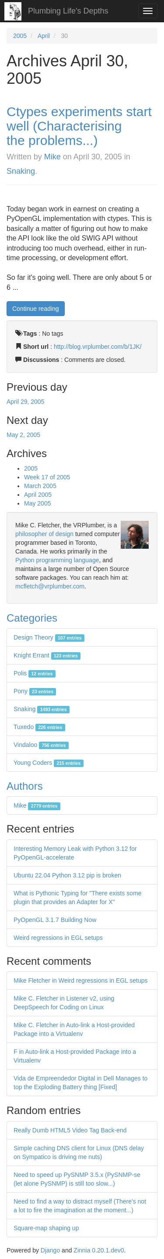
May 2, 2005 (23, 434)
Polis (35, 673)
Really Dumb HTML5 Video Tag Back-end (70, 1130)
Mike (52, 156)
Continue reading (35, 308)
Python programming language (57, 560)
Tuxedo (39, 726)
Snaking (21, 171)
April (44, 35)
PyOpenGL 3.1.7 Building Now (55, 919)
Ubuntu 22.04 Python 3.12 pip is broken (67, 875)
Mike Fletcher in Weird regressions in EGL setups (81, 980)
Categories (32, 618)
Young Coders (49, 762)
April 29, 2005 (25, 401)
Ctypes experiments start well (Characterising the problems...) (79, 126)
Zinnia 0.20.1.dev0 (98, 1250)
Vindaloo (41, 744)
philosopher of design (44, 533)
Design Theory (49, 637)
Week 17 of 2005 (47, 477)
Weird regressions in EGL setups (58, 937)
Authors (25, 786)
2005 (20, 35)
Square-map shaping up (46, 1228)
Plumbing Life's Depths (68, 11)
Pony (35, 691)
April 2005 (38, 494)
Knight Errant (47, 655)
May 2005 (37, 503)
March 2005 (40, 485)
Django (50, 1250)
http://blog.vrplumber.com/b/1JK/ (98, 346)
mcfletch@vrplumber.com (49, 586)
